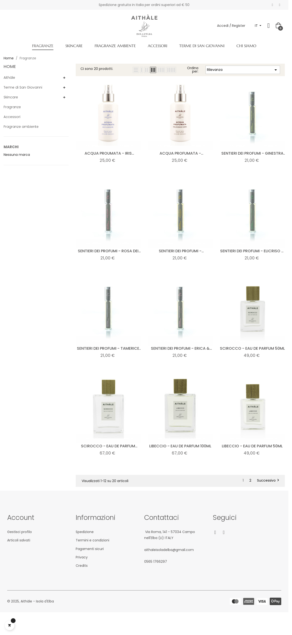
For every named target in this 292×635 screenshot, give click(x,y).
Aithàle (9, 77)
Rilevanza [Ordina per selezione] (243, 70)
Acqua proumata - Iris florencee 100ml (108, 153)
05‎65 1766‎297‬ (155, 561)
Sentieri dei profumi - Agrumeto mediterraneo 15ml (180, 251)
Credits (82, 565)
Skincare (11, 97)
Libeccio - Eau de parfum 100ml (180, 446)
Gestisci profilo (19, 531)
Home (10, 66)
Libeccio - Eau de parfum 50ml (252, 446)
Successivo (269, 480)
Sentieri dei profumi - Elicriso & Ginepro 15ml (252, 251)
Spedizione (85, 531)
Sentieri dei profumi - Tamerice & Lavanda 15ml (108, 348)
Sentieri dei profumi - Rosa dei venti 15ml (108, 251)
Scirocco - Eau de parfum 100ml (108, 446)
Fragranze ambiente (21, 126)
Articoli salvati (18, 540)
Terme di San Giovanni (23, 87)
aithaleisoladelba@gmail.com (169, 549)
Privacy (82, 557)
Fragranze (12, 107)
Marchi (11, 146)
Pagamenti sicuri (90, 548)
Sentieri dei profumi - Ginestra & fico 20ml (252, 153)
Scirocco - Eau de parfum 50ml (252, 348)
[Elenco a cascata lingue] (258, 26)
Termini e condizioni (92, 540)
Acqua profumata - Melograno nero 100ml (180, 153)
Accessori (12, 116)
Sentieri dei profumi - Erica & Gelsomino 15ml (180, 348)
